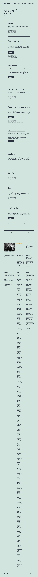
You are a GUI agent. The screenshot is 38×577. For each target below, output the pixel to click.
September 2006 (19, 549)
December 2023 (19, 310)
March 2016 (18, 405)
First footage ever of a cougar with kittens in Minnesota (29, 262)
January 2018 (19, 377)
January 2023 (19, 324)
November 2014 (19, 425)
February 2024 (19, 308)
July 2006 (18, 551)
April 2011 (18, 479)
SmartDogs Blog (28, 313)
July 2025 (18, 286)
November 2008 (19, 516)
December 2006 (19, 545)
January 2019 (19, 362)
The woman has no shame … (19, 107)
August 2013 (18, 444)
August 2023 (18, 315)
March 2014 (18, 435)
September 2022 (19, 329)
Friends (18, 223)
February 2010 (19, 497)
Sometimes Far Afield (29, 314)
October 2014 (19, 426)
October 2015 (19, 411)
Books (25, 3)
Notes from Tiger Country (18, 3)
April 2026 (18, 275)
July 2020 (18, 353)
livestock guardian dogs (13, 122)
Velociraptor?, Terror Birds (30, 259)
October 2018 (19, 366)
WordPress (32, 573)
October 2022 (19, 328)
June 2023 (18, 318)
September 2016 (19, 397)
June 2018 (18, 371)
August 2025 (18, 285)
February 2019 (19, 361)
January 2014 (19, 438)
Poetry (10, 199)
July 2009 (18, 506)
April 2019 (18, 358)
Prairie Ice (27, 305)
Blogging (11, 57)
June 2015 (18, 416)
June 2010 (18, 492)
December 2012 (19, 454)
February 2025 (19, 293)
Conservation (11, 32)
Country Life (11, 223)
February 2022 (19, 338)
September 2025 (19, 284)
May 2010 (18, 493)
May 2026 (18, 274)
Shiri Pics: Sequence (16, 90)
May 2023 (18, 319)
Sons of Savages (28, 315)
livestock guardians (21, 223)
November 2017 (19, 380)
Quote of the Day (14, 199)
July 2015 (18, 415)
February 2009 (19, 512)
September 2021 (19, 344)
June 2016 (18, 401)
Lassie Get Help (28, 294)
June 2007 (18, 537)
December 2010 (19, 484)
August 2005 (18, 565)
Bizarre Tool (8, 286)
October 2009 (19, 502)
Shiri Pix (11, 173)
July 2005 (18, 566)
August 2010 (18, 489)
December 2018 (19, 363)
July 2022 (18, 332)
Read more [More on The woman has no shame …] (11, 117)
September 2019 (19, 357)
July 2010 (18, 491)
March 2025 (18, 291)
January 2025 (19, 294)
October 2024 (19, 298)
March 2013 (18, 450)
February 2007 (19, 542)
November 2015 (19, 410)
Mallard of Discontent (29, 298)
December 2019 (19, 356)
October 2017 (19, 381)
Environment (15, 223)
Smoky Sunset (13, 154)
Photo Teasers (13, 41)
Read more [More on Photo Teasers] (11, 52)
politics (25, 223)
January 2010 (19, 498)
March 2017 (18, 390)
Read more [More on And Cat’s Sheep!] (11, 218)
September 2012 (19, 458)
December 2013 (19, 439)
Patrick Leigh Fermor (29, 304)
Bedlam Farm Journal (29, 274)
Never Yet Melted (28, 300)
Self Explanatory (14, 23)
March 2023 (18, 322)
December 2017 (19, 378)
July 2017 (18, 385)
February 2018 (19, 376)
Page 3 (11, 232)
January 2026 (19, 279)
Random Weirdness (15, 57)
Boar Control (28, 266)
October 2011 (19, 472)
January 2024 (19, 309)
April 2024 (18, 305)
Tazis (12, 98)
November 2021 (19, 342)
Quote (10, 188)
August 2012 (18, 459)
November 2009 (19, 501)
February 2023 (19, 323)
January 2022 (19, 339)
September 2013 (19, 443)
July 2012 (18, 460)
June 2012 (18, 462)
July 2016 (18, 400)
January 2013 (19, 453)
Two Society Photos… (16, 131)
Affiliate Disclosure (31, 3)
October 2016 (19, 396)
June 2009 (18, 507)
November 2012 (19, 455)
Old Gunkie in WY (29, 303)
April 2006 (18, 555)
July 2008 (18, 521)
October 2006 (19, 547)
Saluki (10, 98)
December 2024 (19, 295)
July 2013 (18, 445)
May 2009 (18, 508)
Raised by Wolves (29, 308)
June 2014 (18, 431)
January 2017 (19, 392)
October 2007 (19, 532)
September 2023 (19, 314)
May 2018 (18, 372)
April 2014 (18, 434)
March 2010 (18, 496)
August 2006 (18, 550)
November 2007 (19, 531)
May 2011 (18, 478)
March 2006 (18, 556)
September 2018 (19, 367)
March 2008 (18, 526)
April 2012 (18, 464)
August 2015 (18, 414)
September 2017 (19, 382)
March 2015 (18, 420)
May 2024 (18, 304)
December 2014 (19, 424)
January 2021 (19, 351)
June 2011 (18, 477)
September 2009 (19, 503)
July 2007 (18, 536)
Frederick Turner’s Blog (29, 286)
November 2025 (19, 281)
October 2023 (19, 313)
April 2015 (18, 419)
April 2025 (18, 290)
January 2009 (19, 513)
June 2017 (18, 386)
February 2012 (19, 467)
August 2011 (18, 474)
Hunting (15, 32)
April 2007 (18, 540)
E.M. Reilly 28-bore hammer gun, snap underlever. (9, 284)
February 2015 (19, 421)
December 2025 (19, 280)
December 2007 (19, 530)
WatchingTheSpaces (29, 327)
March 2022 (18, 337)
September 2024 (19, 299)
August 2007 (18, 535)
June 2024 (18, 303)
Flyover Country (28, 285)
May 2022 (18, 334)
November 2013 (19, 440)
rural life (20, 122)
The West (28, 223)
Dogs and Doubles (29, 284)
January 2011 (19, 483)
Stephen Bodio (7, 3)
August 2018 (18, 368)
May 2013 (18, 448)
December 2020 (19, 352)
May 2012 (18, 463)
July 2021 (18, 347)
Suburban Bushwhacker (29, 319)
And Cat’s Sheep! (14, 208)
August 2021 (18, 346)
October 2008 (19, 517)
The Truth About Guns (29, 322)
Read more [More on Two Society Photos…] (11, 140)
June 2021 (18, 348)
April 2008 (18, 525)
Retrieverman (28, 309)
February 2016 (19, 406)
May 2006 (18, 554)
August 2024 (18, 300)
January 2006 (19, 559)
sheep (22, 122)
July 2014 (18, 430)
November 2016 (19, 395)
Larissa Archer (28, 293)
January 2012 (19, 468)
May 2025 (18, 289)
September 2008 (19, 518)
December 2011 (19, 469)
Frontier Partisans (29, 290)
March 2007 (18, 541)
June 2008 (18, 522)
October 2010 (19, 487)
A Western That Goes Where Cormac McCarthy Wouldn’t (8, 278)
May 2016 (18, 402)
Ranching (17, 122)
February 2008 (19, 527)
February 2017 (19, 391)
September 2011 (19, 473)
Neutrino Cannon (28, 299)
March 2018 (18, 375)
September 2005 (19, 564)
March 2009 (18, 511)
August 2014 (18, 429)
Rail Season (12, 66)
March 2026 (18, 276)
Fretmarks (27, 289)
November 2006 (19, 546)
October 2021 (19, 343)
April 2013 (18, 449)
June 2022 (18, 333)
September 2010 (19, 488)
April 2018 (18, 373)
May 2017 (18, 387)
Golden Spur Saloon (29, 291)
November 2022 (19, 327)
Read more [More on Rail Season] (11, 77)
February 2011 (19, 482)
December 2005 (19, 560)
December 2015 (19, 409)
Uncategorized (14, 31)
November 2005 (19, 561)
